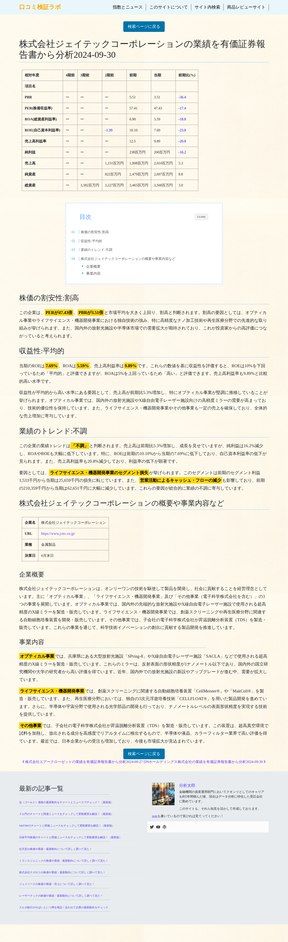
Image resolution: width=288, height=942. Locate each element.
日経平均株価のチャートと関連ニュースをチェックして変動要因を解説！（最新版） (70, 841)
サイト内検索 (207, 7)
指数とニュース (128, 7)
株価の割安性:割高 (104, 232)
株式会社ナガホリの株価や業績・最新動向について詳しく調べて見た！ (62, 876)
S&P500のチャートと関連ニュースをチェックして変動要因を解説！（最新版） (67, 829)
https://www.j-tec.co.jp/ (58, 537)
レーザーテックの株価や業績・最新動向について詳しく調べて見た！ (61, 899)
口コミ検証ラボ (40, 7)
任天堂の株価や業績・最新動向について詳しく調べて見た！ (55, 853)
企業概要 (102, 266)
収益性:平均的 (100, 241)
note (155, 820)
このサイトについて (168, 7)
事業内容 (102, 273)
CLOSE (201, 217)
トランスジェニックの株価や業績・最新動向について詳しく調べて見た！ (63, 864)
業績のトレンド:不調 (105, 250)
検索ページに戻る (144, 26)
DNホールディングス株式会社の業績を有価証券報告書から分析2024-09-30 (205, 766)
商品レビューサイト (246, 7)
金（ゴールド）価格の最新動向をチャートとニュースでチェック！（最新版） (66, 806)
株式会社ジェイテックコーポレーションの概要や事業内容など (137, 259)
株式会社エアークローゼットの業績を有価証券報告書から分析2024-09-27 (82, 766)
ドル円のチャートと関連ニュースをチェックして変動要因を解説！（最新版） (66, 818)
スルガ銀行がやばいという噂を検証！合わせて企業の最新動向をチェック (63, 911)
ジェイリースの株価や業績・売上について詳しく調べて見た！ (57, 888)
